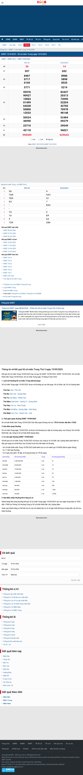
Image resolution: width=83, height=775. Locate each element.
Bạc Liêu (6, 666)
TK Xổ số (29, 39)
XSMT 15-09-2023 (9, 251)
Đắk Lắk (27, 63)
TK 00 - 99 (7, 645)
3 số (40, 139)
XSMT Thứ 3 (12, 59)
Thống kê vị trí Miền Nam (12, 607)
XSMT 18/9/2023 (38, 144)
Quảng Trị (23, 402)
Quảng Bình (33, 402)
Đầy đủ (49, 139)
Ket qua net (58, 744)
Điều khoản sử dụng (57, 749)
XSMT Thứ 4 (7, 264)
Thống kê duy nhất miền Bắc (13, 594)
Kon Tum (14, 413)
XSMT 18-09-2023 (9, 242)
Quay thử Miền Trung (10, 290)
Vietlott (26, 749)
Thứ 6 (47, 45)
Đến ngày (5, 569)
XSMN (15, 39)
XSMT (22, 39)
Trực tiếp (12, 45)
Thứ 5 (40, 45)
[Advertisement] (41, 20)
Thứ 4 (33, 45)
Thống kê (46, 39)
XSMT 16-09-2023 (9, 248)
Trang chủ (3, 50)
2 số (32, 139)
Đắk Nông (32, 409)
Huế (11, 390)
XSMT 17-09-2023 (9, 245)
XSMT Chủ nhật (8, 276)
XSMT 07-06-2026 (9, 233)
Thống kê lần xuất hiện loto (12, 641)
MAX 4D (6, 676)
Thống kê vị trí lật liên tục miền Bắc (15, 597)
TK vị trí (38, 39)
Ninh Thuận (21, 405)
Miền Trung (7, 700)
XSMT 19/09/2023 (24, 59)
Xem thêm (41, 325)
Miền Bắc (6, 656)
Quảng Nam (64, 63)
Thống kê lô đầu (9, 632)
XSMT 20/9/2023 (51, 144)
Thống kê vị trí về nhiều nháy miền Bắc (16, 604)
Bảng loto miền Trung (8, 184)
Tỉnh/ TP (5, 575)
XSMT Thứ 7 (7, 273)
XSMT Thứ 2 (7, 257)
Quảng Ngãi (23, 409)
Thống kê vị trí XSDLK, (18, 293)
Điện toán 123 (8, 685)
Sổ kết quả (75, 39)
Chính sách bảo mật (39, 749)
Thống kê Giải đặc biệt (11, 638)
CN (59, 45)
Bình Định (14, 402)
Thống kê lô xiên (9, 625)
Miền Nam (7, 704)
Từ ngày (4, 564)
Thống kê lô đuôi (9, 635)
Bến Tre (6, 663)
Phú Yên (18, 390)
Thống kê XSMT (8, 303)
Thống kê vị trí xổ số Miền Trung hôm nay (17, 284)
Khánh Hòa (22, 398)
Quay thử (56, 39)
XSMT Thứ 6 (7, 270)
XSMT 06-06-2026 (9, 236)
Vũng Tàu (6, 659)
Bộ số (3, 558)
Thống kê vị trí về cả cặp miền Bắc (15, 601)
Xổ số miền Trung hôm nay (12, 296)
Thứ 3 (27, 45)
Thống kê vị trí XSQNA (33, 293)
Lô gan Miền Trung (9, 287)
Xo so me (69, 744)
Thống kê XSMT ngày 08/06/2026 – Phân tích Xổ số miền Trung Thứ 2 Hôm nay (33, 308)
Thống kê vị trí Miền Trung (12, 610)
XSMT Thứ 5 (7, 267)
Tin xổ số (65, 39)
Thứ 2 (20, 45)
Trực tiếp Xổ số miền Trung (12, 279)
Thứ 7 (54, 45)
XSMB (8, 39)
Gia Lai (13, 405)
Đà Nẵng (13, 398)
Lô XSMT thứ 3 (22, 184)
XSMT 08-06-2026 (9, 230)
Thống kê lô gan (9, 622)
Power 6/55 (7, 679)
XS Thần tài (7, 682)
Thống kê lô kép (8, 628)
